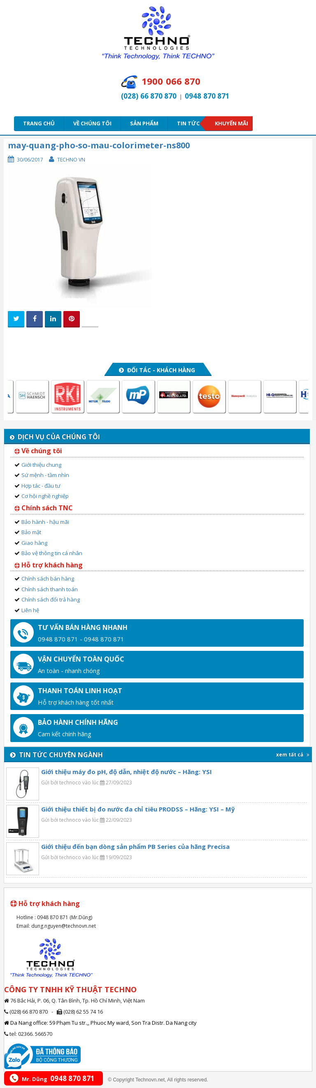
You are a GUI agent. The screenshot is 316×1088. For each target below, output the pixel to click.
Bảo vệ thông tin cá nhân (51, 553)
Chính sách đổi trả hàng (50, 599)
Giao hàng (34, 542)
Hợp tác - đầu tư (40, 485)
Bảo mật (31, 532)
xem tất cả (292, 754)
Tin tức (191, 123)
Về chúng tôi (92, 123)
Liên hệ (30, 610)
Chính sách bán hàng (47, 578)
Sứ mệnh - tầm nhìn (45, 475)
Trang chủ (39, 123)
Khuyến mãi (231, 123)
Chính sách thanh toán (49, 589)
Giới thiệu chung (41, 464)
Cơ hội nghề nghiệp (45, 496)
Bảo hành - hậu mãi (45, 522)
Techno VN (71, 159)
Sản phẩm (144, 123)
